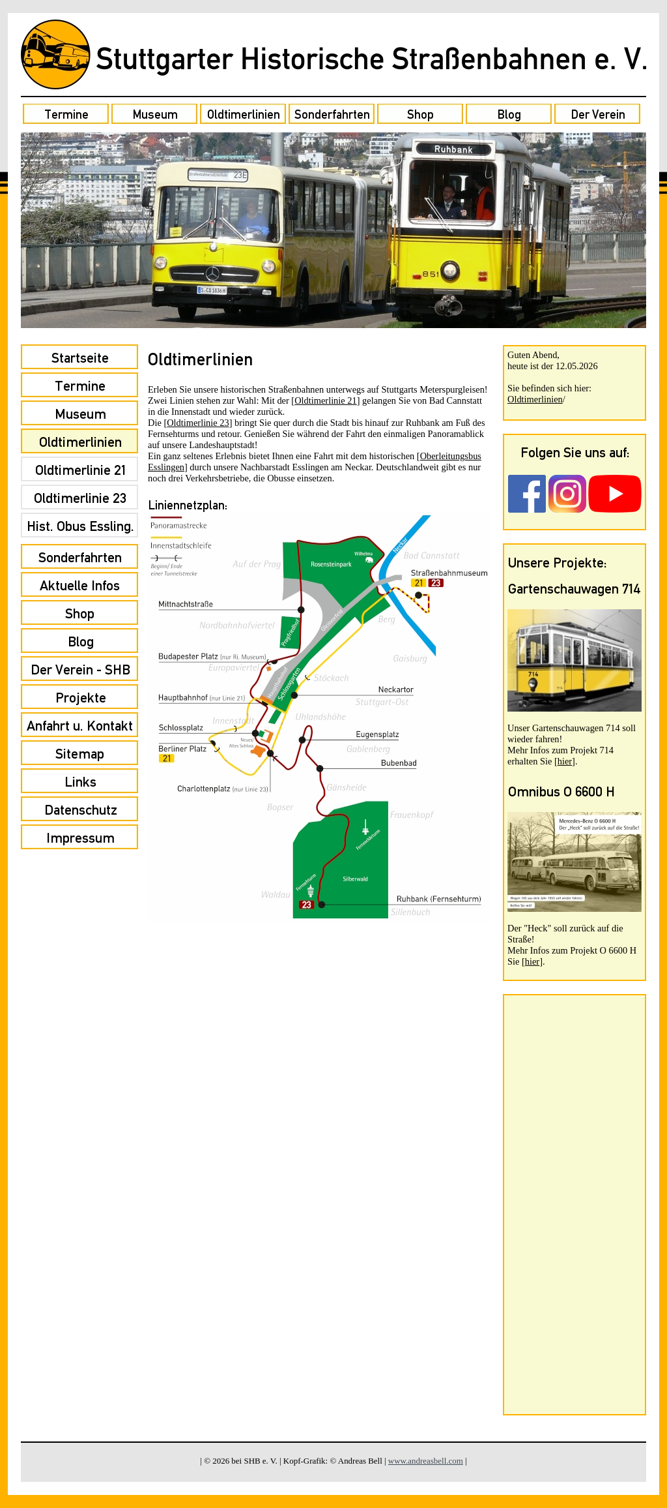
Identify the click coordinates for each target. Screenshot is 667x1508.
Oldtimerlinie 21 (325, 400)
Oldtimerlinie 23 (198, 422)
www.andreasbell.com (425, 1461)
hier (565, 761)
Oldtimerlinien (535, 399)
